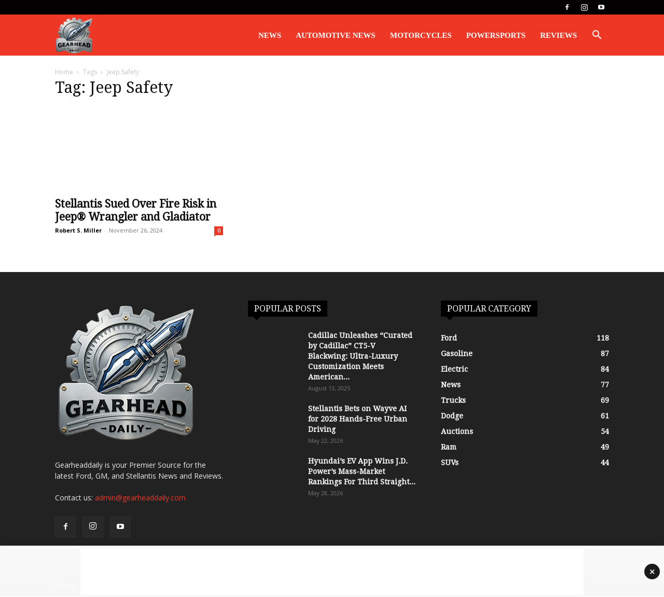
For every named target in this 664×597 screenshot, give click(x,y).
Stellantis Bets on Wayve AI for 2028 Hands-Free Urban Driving (357, 418)
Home (64, 71)
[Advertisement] (332, 571)
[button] (596, 36)
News (269, 35)
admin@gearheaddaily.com (140, 498)
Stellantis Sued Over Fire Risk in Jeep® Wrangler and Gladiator (135, 210)
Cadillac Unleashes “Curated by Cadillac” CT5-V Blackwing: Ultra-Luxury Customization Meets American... (360, 356)
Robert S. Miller (78, 230)
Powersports (496, 35)
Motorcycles (421, 35)
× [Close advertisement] (652, 571)
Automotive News (336, 35)
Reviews (558, 35)
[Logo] (74, 36)
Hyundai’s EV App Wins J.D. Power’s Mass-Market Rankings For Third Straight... (362, 471)
